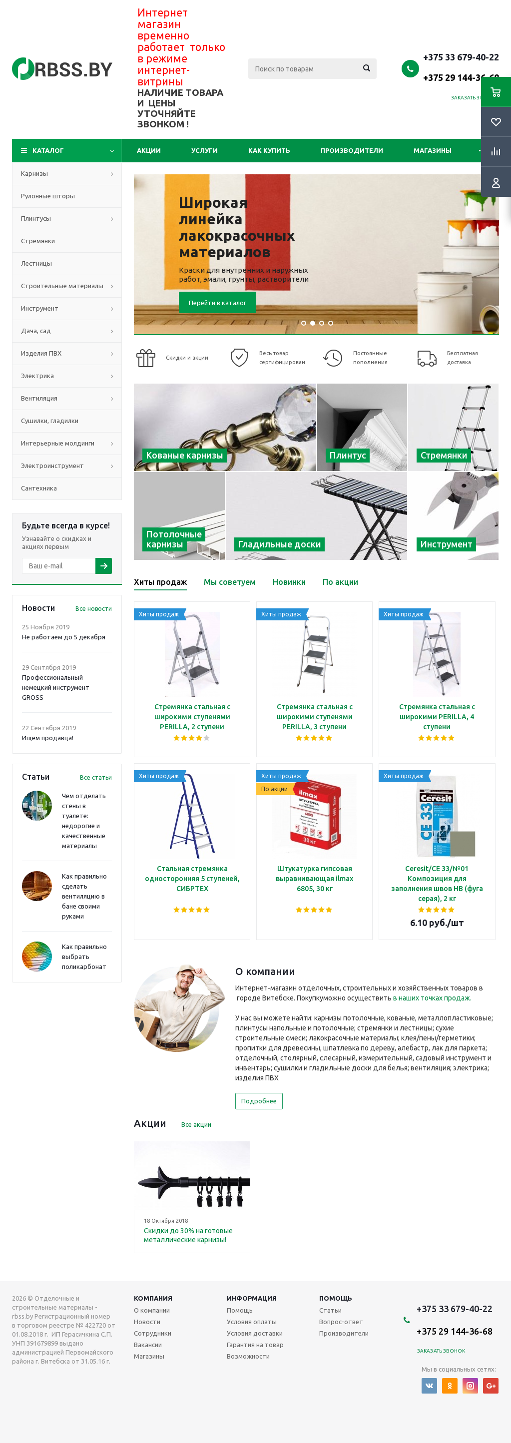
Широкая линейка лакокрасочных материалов (237, 227)
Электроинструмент (52, 465)
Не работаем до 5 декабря (63, 636)
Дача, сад (36, 330)
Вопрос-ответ (341, 1321)
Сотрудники (152, 1333)
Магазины (433, 150)
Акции (149, 150)
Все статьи (96, 777)
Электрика (37, 375)
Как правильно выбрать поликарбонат (84, 956)
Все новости (93, 608)
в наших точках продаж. (432, 998)
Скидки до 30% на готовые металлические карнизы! (188, 1235)
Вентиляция (39, 398)
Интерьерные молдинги (57, 443)
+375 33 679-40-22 (461, 67)
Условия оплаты (252, 1321)
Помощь (335, 1298)
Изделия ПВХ (41, 353)
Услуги (204, 150)
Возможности (248, 1356)
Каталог (48, 150)
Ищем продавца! (47, 737)
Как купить (269, 150)
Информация (252, 1298)
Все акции (196, 1124)
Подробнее (259, 1100)
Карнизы (34, 173)
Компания (153, 1298)
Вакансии (148, 1344)
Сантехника (39, 487)
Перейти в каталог (217, 302)
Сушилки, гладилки (49, 420)
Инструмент (39, 308)
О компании (152, 1310)
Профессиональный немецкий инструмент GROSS (55, 687)
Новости (147, 1321)
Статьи (330, 1310)
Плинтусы (36, 218)
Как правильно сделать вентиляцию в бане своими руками (84, 896)
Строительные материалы (62, 285)
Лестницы (36, 263)
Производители (352, 150)
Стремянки (38, 240)
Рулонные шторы (48, 195)
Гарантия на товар (255, 1344)
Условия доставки (255, 1333)
